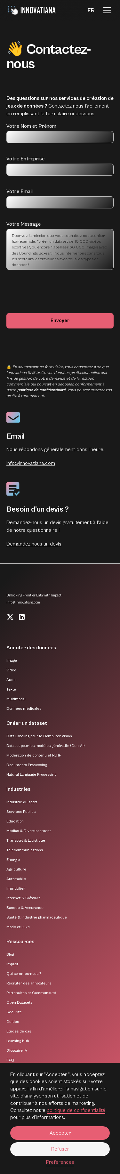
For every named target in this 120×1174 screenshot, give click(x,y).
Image (11, 661)
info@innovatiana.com (30, 463)
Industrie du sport (21, 802)
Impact (12, 964)
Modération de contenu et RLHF (33, 755)
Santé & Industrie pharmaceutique (36, 917)
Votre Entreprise (25, 159)
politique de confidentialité (76, 1110)
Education (15, 821)
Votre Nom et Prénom (31, 126)
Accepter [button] (60, 1133)
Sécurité (14, 1012)
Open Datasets (19, 1002)
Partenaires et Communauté (31, 993)
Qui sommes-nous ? (23, 974)
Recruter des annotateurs (28, 983)
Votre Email (19, 191)
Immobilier (15, 889)
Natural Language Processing (31, 775)
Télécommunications (24, 850)
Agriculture (16, 869)
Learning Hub (17, 1041)
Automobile (16, 879)
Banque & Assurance (25, 908)
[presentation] (55, 294)
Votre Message (23, 224)
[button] (91, 10)
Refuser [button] (60, 1149)
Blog (10, 954)
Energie (13, 860)
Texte (11, 689)
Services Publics (21, 812)
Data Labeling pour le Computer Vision (39, 736)
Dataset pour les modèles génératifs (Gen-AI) (45, 746)
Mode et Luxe (18, 927)
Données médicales (23, 709)
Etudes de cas (18, 1031)
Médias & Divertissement (28, 831)
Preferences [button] (60, 1162)
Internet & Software (23, 898)
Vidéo (11, 670)
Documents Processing (26, 765)
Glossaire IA (16, 1051)
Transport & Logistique (25, 840)
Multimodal (16, 699)
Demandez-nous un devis (33, 544)
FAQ (10, 1060)
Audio (11, 680)
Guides (12, 1022)
